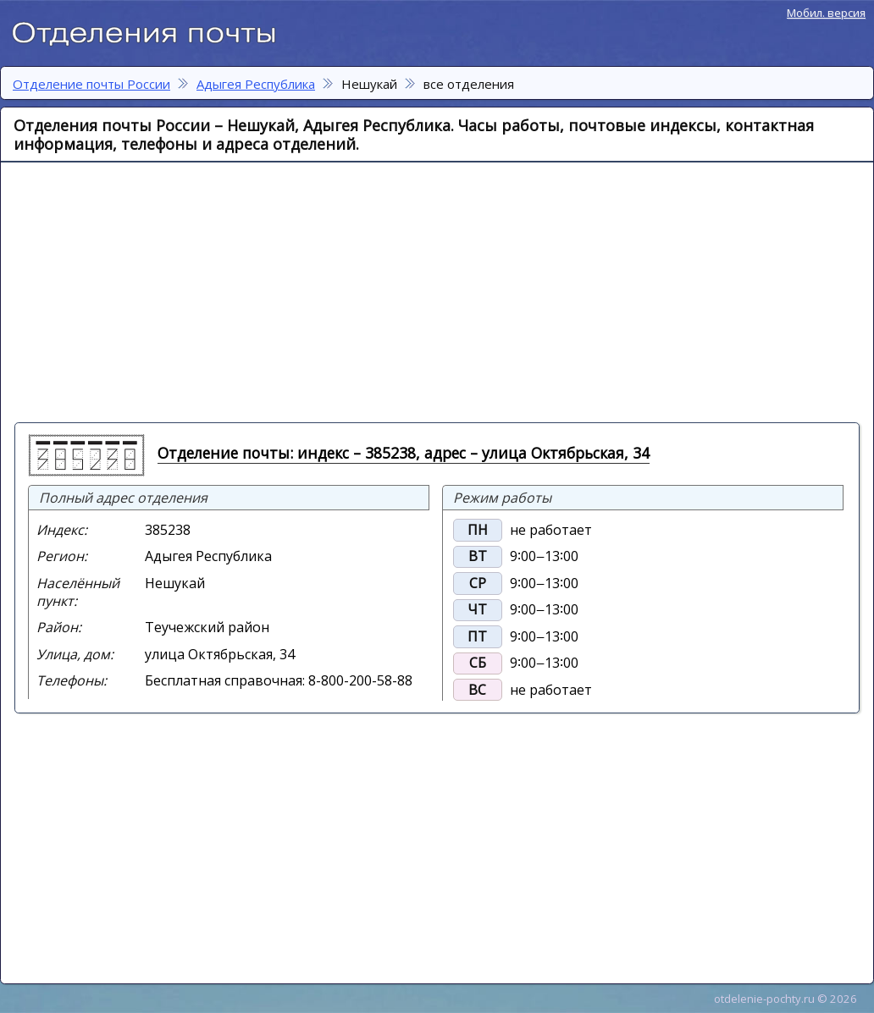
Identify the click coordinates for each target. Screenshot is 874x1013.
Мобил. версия (826, 12)
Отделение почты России (152, 30)
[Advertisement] (221, 291)
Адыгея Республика (255, 83)
